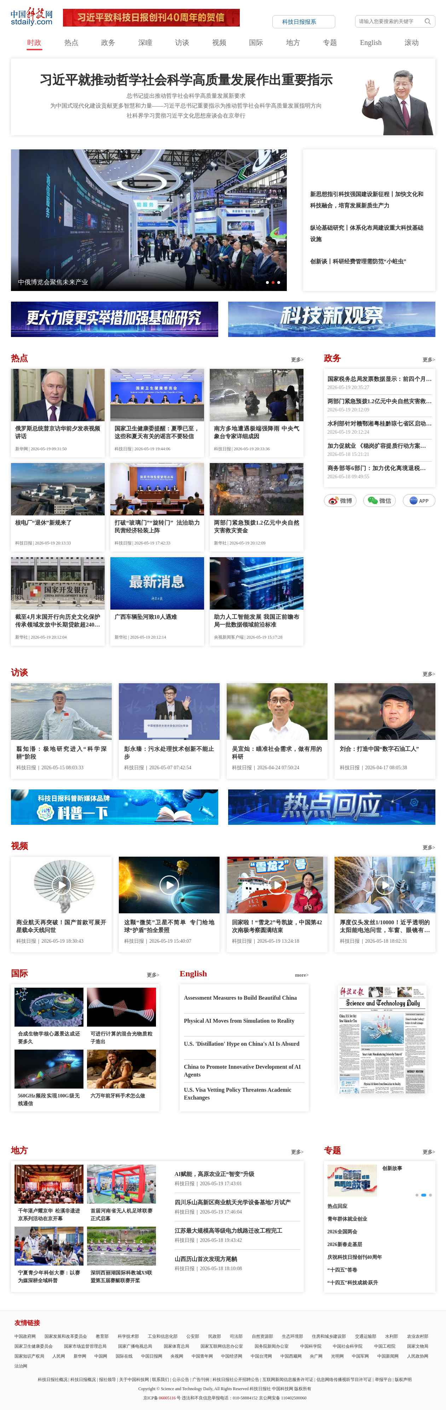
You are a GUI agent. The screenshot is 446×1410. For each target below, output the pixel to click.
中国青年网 (202, 1356)
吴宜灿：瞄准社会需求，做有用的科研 (277, 753)
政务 (108, 42)
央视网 (176, 1356)
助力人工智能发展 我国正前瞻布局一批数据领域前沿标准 (256, 621)
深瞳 (145, 42)
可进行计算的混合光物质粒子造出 (121, 1037)
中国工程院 (384, 1346)
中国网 (100, 1356)
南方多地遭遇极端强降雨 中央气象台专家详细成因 (256, 432)
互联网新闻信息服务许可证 (287, 1379)
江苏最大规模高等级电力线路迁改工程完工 (228, 1231)
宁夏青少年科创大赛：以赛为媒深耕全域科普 (49, 1276)
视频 (219, 42)
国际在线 (124, 1356)
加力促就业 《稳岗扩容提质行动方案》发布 (380, 446)
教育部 (102, 1336)
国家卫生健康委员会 (34, 1346)
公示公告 (180, 1379)
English (371, 42)
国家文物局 (417, 1346)
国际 (256, 42)
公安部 (192, 1336)
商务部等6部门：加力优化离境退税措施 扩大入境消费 (380, 469)
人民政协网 (417, 1356)
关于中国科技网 (134, 1379)
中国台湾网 (261, 1356)
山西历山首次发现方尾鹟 (206, 1259)
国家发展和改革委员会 (66, 1336)
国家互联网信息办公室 (222, 1346)
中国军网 (360, 1356)
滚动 (412, 42)
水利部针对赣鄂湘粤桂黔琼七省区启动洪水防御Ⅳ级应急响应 (380, 424)
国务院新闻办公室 (272, 1346)
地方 (293, 42)
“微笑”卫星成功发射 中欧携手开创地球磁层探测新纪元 (95, 282)
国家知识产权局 (29, 1356)
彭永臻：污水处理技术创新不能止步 (169, 753)
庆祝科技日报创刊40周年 (355, 1257)
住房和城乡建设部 (329, 1336)
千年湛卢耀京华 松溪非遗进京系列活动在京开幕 (49, 1214)
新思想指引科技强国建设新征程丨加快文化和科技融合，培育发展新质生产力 (366, 200)
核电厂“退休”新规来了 (43, 523)
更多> (297, 360)
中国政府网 (25, 1336)
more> (302, 975)
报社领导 (107, 1379)
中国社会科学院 (348, 1346)
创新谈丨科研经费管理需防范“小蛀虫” (358, 261)
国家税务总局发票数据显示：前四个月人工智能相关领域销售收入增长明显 (380, 379)
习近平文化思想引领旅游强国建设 (352, 161)
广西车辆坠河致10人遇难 (146, 617)
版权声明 (403, 1379)
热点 (71, 42)
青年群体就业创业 (347, 1219)
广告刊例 (200, 1379)
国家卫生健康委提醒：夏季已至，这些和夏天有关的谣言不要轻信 (157, 432)
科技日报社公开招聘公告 (236, 1379)
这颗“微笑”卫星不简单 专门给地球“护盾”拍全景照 (169, 926)
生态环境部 (292, 1336)
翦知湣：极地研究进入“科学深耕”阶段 (61, 753)
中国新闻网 (388, 1356)
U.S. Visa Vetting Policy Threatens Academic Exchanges (237, 1094)
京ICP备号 (162, 1397)
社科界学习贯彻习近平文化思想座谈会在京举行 (186, 116)
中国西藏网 (291, 1356)
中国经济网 (231, 1356)
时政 (34, 42)
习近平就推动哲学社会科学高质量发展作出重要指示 (186, 80)
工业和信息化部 (163, 1336)
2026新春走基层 (345, 1244)
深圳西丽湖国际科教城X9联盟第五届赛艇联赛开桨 (121, 1276)
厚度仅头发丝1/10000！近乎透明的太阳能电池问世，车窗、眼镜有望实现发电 (385, 926)
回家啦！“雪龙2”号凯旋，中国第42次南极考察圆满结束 (277, 926)
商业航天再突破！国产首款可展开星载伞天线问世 (61, 926)
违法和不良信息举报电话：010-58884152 (219, 1397)
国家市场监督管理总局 (85, 1346)
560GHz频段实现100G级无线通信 (49, 1099)
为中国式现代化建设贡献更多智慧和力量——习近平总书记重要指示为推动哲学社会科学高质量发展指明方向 (186, 106)
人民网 (58, 1356)
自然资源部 (262, 1336)
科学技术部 (128, 1336)
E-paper (382, 1102)
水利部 (391, 1336)
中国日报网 (151, 1356)
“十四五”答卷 (342, 1270)
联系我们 (160, 1379)
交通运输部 (365, 1336)
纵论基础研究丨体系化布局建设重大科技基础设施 (366, 233)
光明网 (337, 1356)
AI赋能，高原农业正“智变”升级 (215, 1174)
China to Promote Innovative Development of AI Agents (242, 1071)
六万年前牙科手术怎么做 (118, 1095)
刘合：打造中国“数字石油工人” (379, 749)
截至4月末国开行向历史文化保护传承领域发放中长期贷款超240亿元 (57, 621)
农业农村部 (417, 1336)
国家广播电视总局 (135, 1346)
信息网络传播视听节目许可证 (344, 1379)
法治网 (21, 1366)
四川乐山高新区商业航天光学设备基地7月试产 (233, 1202)
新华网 (80, 1356)
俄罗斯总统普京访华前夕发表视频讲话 (57, 432)
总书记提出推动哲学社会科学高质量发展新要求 (186, 96)
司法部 (236, 1336)
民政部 (214, 1336)
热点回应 (337, 1206)
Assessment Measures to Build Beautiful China (240, 998)
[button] (267, 282)
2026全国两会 (342, 1231)
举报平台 (383, 1379)
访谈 (182, 42)
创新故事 (392, 1168)
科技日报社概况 (53, 1379)
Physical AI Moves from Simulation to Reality (239, 1021)
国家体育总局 (176, 1346)
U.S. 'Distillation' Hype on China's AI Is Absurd (242, 1044)
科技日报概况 (83, 1379)
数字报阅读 (379, 635)
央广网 (316, 1356)
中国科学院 (311, 1346)
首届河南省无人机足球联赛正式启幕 (121, 1214)
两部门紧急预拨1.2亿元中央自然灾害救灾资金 (256, 526)
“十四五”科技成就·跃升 (353, 1282)
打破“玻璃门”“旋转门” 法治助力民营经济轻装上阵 (157, 526)
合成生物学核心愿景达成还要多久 (49, 1037)
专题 (330, 42)
